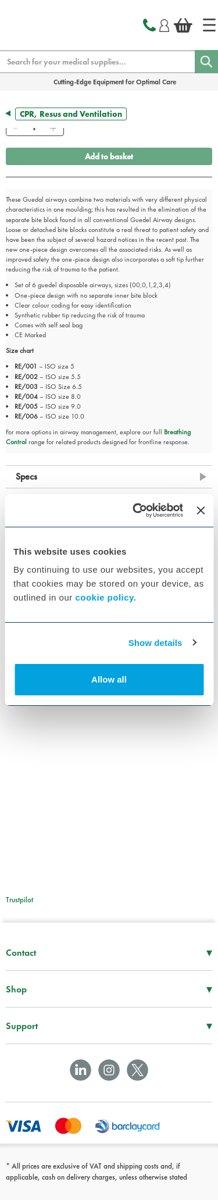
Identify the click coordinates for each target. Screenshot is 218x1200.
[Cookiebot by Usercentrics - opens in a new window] (137, 510)
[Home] (209, 25)
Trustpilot (19, 900)
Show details (155, 643)
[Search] (206, 61)
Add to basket (109, 156)
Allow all (109, 679)
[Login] (164, 24)
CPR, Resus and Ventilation (71, 114)
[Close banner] (200, 510)
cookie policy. (105, 597)
